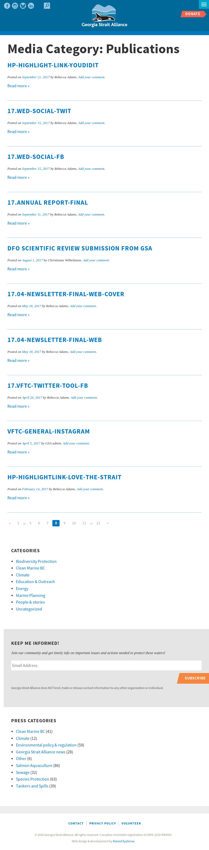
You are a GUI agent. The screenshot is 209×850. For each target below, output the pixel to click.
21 (98, 523)
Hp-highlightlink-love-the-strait (64, 477)
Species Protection (32, 779)
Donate (192, 13)
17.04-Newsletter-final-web (54, 340)
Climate (23, 575)
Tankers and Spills (32, 786)
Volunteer (131, 823)
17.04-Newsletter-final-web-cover (65, 294)
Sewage (23, 772)
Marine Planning (30, 595)
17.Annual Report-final (47, 203)
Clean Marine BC (30, 568)
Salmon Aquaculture (34, 765)
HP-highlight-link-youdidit (53, 65)
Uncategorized (29, 609)
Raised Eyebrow (124, 841)
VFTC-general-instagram (48, 431)
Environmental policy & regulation (46, 745)
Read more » (18, 86)
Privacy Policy (102, 823)
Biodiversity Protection (36, 561)
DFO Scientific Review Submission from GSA (79, 248)
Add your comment (91, 77)
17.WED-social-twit (39, 111)
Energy (22, 588)
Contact (76, 823)
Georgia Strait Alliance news (40, 752)
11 (84, 523)
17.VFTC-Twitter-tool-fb (47, 386)
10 (74, 523)
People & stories (30, 602)
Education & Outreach (35, 581)
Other (21, 758)
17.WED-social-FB (35, 157)
